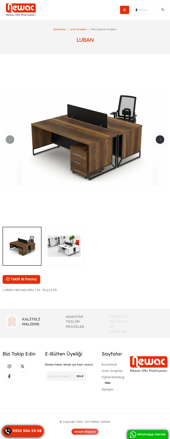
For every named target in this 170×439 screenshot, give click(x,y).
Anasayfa (59, 29)
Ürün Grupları (78, 29)
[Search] (162, 10)
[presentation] (10, 139)
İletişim (107, 389)
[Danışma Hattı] (23, 431)
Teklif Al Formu (21, 279)
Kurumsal (109, 364)
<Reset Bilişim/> (85, 431)
